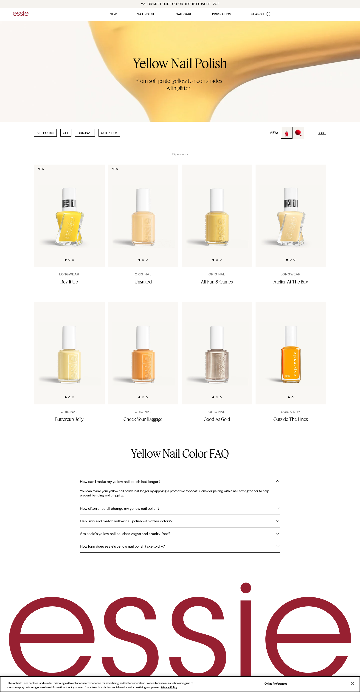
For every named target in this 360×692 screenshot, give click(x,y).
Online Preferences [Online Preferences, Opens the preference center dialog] (275, 683)
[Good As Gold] (217, 416)
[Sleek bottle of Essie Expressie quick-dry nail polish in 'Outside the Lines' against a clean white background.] (291, 344)
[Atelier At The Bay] (291, 278)
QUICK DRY (109, 133)
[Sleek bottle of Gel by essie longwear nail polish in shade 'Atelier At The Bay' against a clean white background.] (291, 207)
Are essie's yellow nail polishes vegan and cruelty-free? (180, 533)
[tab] (66, 259)
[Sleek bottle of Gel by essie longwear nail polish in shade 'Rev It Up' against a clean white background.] (69, 207)
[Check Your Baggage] (143, 416)
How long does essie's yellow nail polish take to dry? (180, 546)
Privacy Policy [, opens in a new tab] (169, 687)
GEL (66, 133)
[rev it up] (69, 278)
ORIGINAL (85, 133)
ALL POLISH (45, 133)
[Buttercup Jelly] (69, 416)
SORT (322, 133)
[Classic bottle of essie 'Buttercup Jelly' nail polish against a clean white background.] (69, 344)
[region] (180, 684)
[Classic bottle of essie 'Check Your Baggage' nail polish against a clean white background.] (143, 344)
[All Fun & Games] (217, 278)
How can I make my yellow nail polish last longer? (180, 481)
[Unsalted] (143, 278)
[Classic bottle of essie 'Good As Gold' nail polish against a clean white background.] (217, 344)
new (113, 14)
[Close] (353, 683)
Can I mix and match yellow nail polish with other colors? (180, 521)
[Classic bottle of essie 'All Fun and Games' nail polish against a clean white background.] (217, 207)
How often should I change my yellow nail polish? (180, 508)
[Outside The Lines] (291, 416)
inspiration (221, 14)
